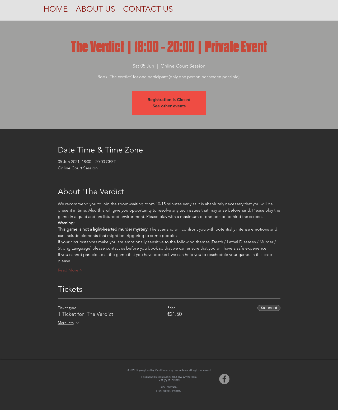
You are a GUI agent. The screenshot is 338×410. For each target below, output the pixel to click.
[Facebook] (224, 379)
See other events (169, 105)
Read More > (70, 270)
